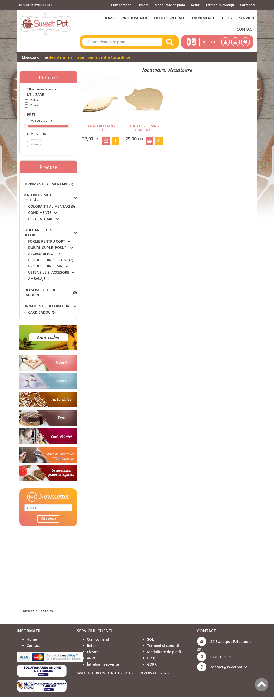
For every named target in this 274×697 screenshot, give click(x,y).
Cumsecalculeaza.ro (36, 611)
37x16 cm (36, 144)
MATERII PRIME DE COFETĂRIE (50, 197)
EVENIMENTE (203, 17)
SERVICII (246, 17)
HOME (109, 17)
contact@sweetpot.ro (35, 4)
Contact (33, 645)
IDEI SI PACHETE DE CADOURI (50, 292)
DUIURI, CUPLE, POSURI (50, 247)
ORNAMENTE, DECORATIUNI (49, 306)
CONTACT (245, 29)
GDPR (152, 664)
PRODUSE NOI (134, 17)
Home (32, 639)
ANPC (91, 658)
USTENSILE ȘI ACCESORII (51, 272)
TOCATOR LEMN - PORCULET (144, 128)
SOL (150, 639)
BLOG (227, 17)
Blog (151, 658)
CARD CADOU (42, 312)
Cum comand (121, 5)
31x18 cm (36, 139)
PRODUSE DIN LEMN (48, 266)
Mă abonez (48, 518)
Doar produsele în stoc (42, 89)
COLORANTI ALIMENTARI (51, 206)
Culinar (34, 100)
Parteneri (247, 5)
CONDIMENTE (42, 212)
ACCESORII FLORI (45, 253)
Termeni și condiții (220, 5)
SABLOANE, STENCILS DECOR (50, 232)
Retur (195, 5)
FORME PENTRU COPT (49, 241)
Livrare (143, 5)
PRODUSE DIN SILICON (50, 259)
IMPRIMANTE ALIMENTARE (48, 184)
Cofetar (34, 105)
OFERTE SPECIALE (169, 17)
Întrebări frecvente (103, 664)
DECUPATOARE (43, 218)
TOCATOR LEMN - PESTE (100, 128)
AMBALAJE (39, 278)
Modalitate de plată (170, 5)
